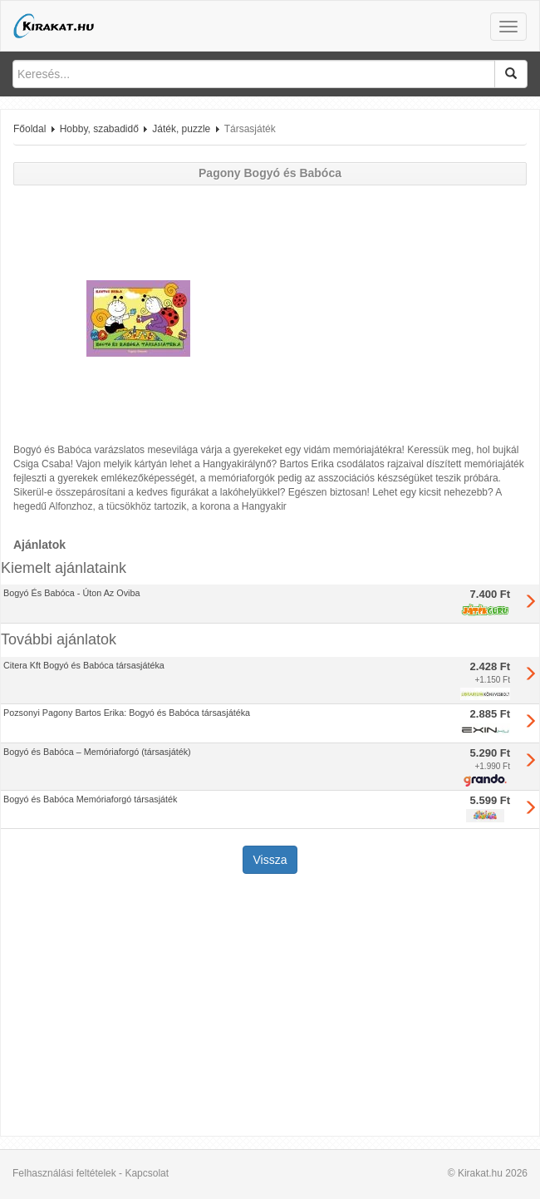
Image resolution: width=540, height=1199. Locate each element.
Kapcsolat (147, 1173)
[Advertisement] (270, 1007)
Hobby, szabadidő (99, 129)
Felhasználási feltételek (64, 1173)
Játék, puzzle (181, 129)
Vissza (270, 859)
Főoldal (29, 129)
